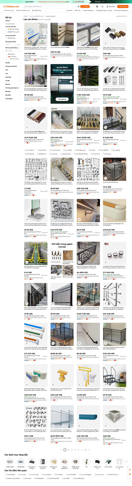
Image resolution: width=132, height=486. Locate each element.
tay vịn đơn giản (10, 474)
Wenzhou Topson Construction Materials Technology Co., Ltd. (88, 357)
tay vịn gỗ (92, 150)
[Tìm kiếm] (85, 6)
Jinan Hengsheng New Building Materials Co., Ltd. (35, 58)
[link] (130, 470)
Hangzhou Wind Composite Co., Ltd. (33, 277)
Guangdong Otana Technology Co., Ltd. (87, 58)
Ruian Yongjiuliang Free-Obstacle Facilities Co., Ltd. (88, 439)
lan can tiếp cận (46, 474)
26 (85, 449)
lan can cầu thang (55, 150)
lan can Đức (66, 478)
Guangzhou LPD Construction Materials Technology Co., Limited (62, 55)
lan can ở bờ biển (71, 474)
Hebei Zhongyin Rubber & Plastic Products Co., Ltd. (88, 398)
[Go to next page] (88, 449)
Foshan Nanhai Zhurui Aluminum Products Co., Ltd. (62, 398)
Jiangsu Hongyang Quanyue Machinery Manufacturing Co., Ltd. (62, 192)
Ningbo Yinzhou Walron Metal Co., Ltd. (61, 236)
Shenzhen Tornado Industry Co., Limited (61, 441)
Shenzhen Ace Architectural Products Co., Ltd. (35, 98)
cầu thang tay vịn (65, 154)
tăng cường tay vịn (80, 150)
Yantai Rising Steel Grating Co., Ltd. (112, 190)
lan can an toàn (99, 474)
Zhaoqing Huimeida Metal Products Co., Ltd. (114, 57)
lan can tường (67, 150)
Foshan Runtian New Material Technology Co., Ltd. (35, 235)
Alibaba (25, 16)
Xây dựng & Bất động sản (36, 16)
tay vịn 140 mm (41, 150)
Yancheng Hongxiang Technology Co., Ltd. (114, 398)
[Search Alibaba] (50, 6)
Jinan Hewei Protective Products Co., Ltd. (35, 358)
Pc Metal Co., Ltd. (28, 193)
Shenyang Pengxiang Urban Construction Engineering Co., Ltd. (88, 276)
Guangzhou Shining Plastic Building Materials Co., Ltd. (35, 400)
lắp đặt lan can (41, 154)
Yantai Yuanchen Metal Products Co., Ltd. (61, 357)
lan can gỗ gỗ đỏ (103, 150)
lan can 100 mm (29, 150)
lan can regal (27, 478)
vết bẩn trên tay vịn (112, 474)
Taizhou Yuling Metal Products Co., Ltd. (87, 101)
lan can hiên (22, 474)
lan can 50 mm (95, 154)
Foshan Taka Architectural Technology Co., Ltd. (88, 235)
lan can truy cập (33, 474)
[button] (78, 6)
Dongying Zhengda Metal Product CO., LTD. (114, 101)
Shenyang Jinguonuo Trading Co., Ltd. (60, 317)
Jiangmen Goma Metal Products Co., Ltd (113, 317)
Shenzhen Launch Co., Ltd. (110, 142)
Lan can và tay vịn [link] (50, 16)
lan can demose (29, 154)
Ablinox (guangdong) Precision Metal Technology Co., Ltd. (88, 192)
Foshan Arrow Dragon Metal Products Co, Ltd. (88, 142)
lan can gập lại (115, 150)
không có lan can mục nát (13, 478)
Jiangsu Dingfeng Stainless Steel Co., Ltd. (61, 144)
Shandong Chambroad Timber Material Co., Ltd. (88, 317)
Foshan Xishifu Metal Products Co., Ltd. (34, 439)
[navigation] (13, 233)
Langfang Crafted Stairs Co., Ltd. (32, 141)
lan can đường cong (78, 478)
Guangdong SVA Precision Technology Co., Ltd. (114, 277)
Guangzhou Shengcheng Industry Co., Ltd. (114, 358)
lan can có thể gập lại (85, 474)
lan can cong (53, 154)
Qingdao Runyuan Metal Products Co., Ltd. (35, 317)
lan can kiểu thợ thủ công (81, 154)
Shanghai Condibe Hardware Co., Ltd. (113, 442)
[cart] (102, 6)
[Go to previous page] (61, 449)
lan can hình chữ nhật (53, 478)
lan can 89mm (58, 474)
